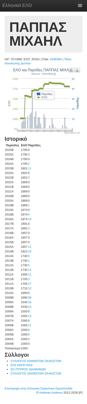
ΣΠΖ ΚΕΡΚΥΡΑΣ (21, 365)
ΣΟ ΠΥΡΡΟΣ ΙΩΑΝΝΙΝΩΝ (28, 369)
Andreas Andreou (50, 392)
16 (29, 302)
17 (29, 283)
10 (29, 219)
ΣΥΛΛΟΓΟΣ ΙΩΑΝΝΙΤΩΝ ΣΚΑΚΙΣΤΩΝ (35, 361)
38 (29, 297)
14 (29, 251)
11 (29, 168)
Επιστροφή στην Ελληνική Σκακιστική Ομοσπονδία (38, 388)
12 (29, 288)
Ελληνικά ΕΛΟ (17, 5)
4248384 (56, 59)
